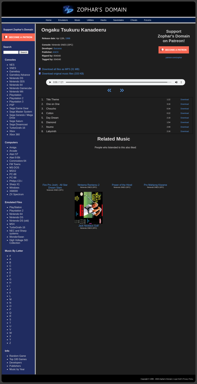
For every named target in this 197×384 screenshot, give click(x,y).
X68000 (13, 191)
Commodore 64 (17, 161)
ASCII (56, 52)
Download (185, 100)
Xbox (12, 131)
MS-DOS (14, 167)
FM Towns (15, 164)
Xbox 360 (14, 134)
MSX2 (12, 171)
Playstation (15, 95)
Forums (147, 20)
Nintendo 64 (16, 85)
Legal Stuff (177, 379)
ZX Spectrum (16, 194)
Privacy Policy (188, 379)
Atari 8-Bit (14, 157)
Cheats (134, 20)
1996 (67, 38)
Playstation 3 (16, 101)
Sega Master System (20, 111)
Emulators (63, 20)
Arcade (13, 151)
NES (11, 64)
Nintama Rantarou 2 (88, 185)
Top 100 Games (18, 359)
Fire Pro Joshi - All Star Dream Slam (55, 186)
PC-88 (12, 174)
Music (77, 20)
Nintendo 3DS (17, 81)
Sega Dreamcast (18, 124)
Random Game (17, 356)
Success (58, 48)
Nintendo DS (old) (19, 220)
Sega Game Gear (18, 108)
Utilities (90, 20)
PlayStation (15, 207)
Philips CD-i (15, 181)
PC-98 (12, 177)
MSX (12, 224)
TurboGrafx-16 (17, 128)
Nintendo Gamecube (20, 88)
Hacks (103, 20)
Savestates (118, 20)
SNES (12, 68)
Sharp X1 (14, 184)
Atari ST (13, 154)
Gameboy (14, 71)
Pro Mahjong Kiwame (155, 185)
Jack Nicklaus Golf (88, 225)
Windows (14, 187)
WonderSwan (16, 237)
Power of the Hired (122, 185)
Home (48, 20)
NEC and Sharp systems (17, 232)
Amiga (12, 147)
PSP (11, 105)
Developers (15, 362)
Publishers (15, 366)
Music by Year (17, 369)
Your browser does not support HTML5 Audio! (115, 81)
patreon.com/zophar (174, 57)
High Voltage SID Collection (18, 241)
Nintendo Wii (16, 91)
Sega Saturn (16, 121)
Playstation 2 (16, 98)
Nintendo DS (16, 78)
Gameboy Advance (19, 75)
